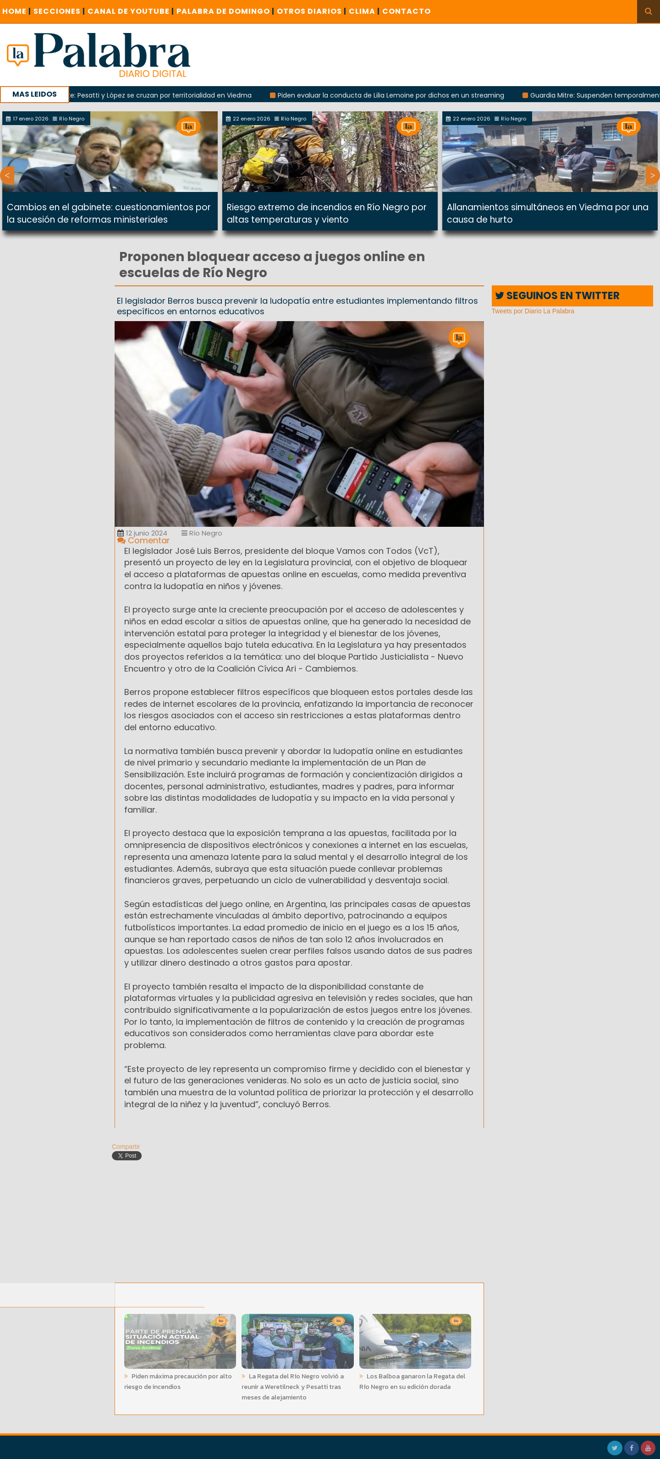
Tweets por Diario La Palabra (533, 311)
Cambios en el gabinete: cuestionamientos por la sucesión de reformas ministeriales (109, 213)
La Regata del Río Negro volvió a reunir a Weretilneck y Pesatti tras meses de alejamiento (293, 1384)
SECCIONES (59, 11)
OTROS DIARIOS (311, 11)
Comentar (143, 540)
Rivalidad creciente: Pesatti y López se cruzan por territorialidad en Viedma (136, 95)
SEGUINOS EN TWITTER (557, 296)
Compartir (123, 1146)
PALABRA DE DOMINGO (225, 11)
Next (653, 175)
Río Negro (202, 533)
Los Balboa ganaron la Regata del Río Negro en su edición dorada (412, 1379)
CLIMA (364, 11)
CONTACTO (406, 11)
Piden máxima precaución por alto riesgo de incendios (178, 1379)
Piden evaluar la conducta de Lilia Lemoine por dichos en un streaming (394, 95)
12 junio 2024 (142, 533)
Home (16, 11)
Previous (7, 175)
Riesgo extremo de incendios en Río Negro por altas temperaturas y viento (327, 213)
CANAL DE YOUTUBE (131, 11)
